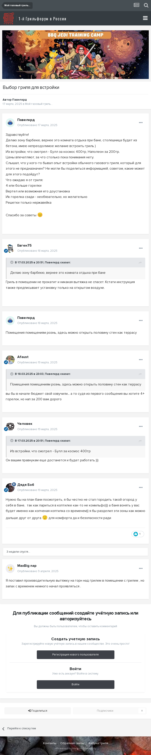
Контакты (49, 743)
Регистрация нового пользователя (75, 654)
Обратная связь (72, 743)
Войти (75, 684)
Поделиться (37, 710)
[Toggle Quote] (12, 262)
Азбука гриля (98, 743)
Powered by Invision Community (76, 748)
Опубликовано (37, 125)
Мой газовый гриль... (39, 104)
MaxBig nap (27, 565)
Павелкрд (19, 100)
